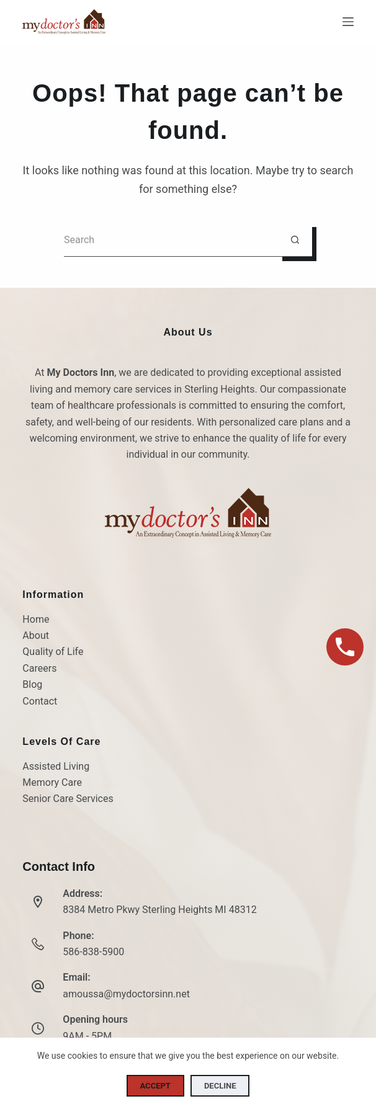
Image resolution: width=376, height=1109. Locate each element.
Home (35, 619)
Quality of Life (52, 651)
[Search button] (295, 240)
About (35, 635)
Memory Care (52, 782)
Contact (39, 701)
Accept (155, 1085)
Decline (220, 1085)
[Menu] (348, 21)
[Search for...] (171, 240)
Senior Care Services (67, 798)
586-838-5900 (93, 952)
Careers (39, 668)
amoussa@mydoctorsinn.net (126, 994)
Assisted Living (55, 766)
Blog (32, 684)
